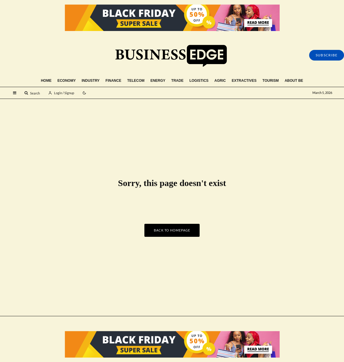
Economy (66, 81)
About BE (294, 81)
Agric (220, 81)
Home (46, 81)
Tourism (271, 81)
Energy (157, 81)
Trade (177, 81)
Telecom (136, 81)
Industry (90, 81)
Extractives (244, 81)
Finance (113, 81)
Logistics (198, 81)
